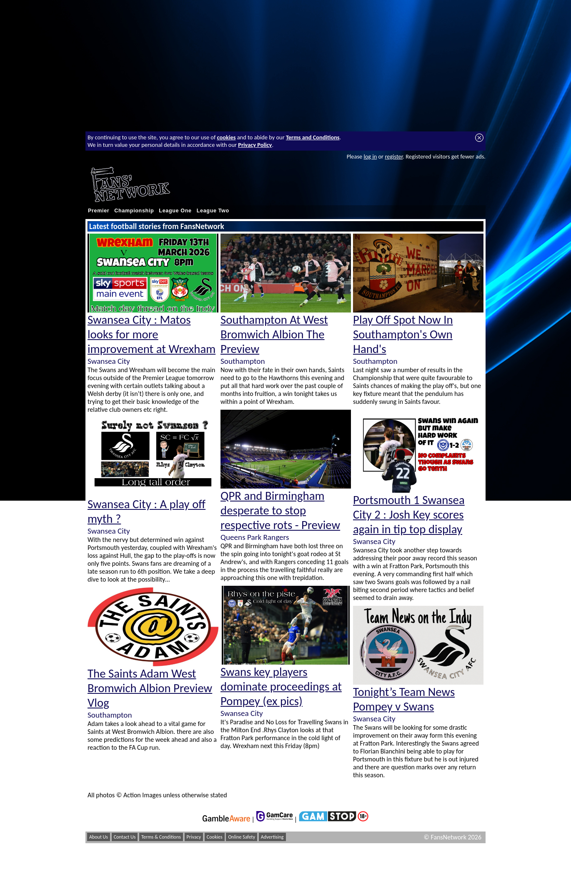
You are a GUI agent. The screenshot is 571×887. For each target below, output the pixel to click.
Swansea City (109, 361)
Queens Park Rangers (254, 537)
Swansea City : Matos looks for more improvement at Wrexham (151, 334)
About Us (98, 837)
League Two (213, 211)
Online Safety (241, 837)
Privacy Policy (255, 145)
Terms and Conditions (313, 137)
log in (370, 156)
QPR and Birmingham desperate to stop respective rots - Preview (280, 510)
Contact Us (125, 837)
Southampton (110, 715)
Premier (98, 211)
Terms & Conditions (161, 837)
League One (175, 211)
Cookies (215, 837)
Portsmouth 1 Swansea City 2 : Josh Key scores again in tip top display (409, 515)
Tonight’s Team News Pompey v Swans (404, 699)
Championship (134, 211)
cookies (226, 137)
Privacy (194, 837)
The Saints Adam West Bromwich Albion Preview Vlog (150, 688)
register (394, 156)
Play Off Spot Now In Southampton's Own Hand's (403, 334)
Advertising (272, 837)
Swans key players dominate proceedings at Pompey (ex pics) (281, 686)
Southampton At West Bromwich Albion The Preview (274, 334)
